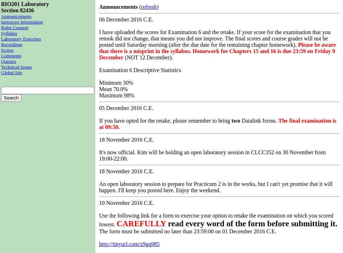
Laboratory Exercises (21, 38)
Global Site (11, 72)
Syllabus (9, 33)
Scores (7, 50)
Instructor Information (22, 22)
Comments (11, 55)
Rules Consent (14, 27)
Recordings (11, 44)
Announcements (16, 16)
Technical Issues (16, 67)
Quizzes (8, 61)
